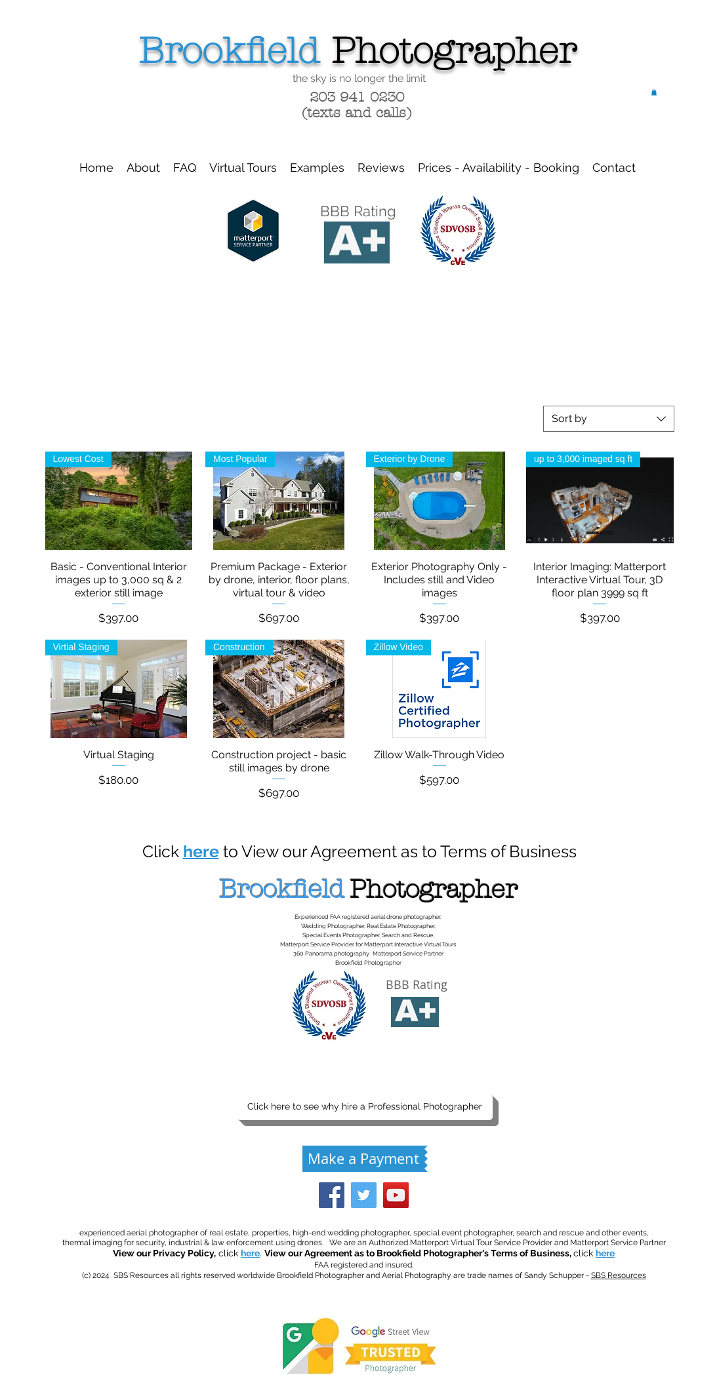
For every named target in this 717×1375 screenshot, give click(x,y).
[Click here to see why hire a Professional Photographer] (365, 1107)
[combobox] (608, 419)
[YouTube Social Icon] (396, 1195)
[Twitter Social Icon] (364, 1195)
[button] (654, 92)
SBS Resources (618, 1275)
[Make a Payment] (363, 1159)
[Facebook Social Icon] (331, 1195)
